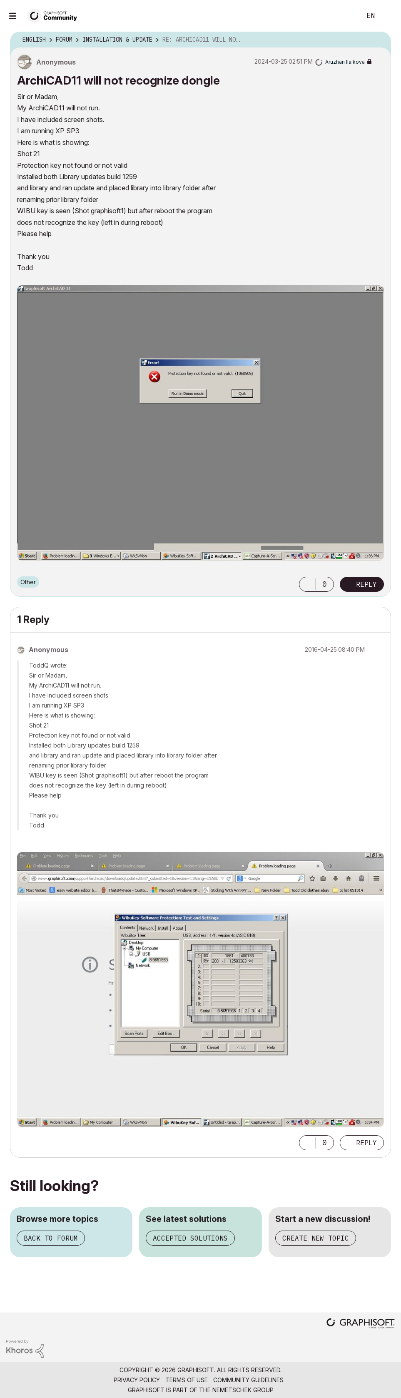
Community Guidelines (248, 1379)
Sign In (388, 16)
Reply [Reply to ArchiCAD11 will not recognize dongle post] (366, 584)
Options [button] (379, 40)
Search (345, 15)
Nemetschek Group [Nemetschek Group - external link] (243, 1389)
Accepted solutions (190, 1238)
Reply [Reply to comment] (366, 1143)
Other (28, 582)
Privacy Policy (137, 1379)
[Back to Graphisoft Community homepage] (55, 15)
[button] (200, 423)
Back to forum (51, 1238)
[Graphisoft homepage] (360, 1324)
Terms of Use (186, 1379)
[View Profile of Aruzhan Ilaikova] (345, 62)
